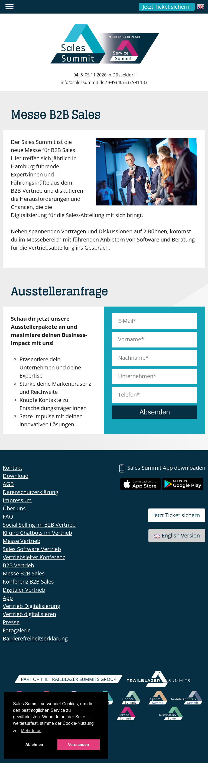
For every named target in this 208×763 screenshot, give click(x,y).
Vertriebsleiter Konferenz (34, 557)
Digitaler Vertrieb (24, 589)
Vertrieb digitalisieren (29, 614)
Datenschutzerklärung (30, 492)
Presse (11, 622)
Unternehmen (135, 376)
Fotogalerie (17, 630)
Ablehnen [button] (34, 744)
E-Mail (125, 321)
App (8, 597)
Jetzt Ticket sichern (176, 515)
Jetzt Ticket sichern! (167, 6)
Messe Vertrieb (21, 541)
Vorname (129, 339)
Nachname (131, 358)
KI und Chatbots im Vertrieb (37, 532)
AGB (8, 484)
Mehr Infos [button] (31, 730)
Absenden (154, 412)
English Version (177, 535)
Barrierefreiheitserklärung (35, 638)
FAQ (8, 516)
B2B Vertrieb (18, 565)
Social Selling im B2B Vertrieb (39, 524)
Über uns (14, 508)
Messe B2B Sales (24, 573)
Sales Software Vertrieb (32, 549)
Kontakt (12, 467)
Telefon (127, 394)
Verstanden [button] (78, 744)
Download (15, 475)
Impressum (17, 500)
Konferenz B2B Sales (28, 581)
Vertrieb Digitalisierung (31, 606)
